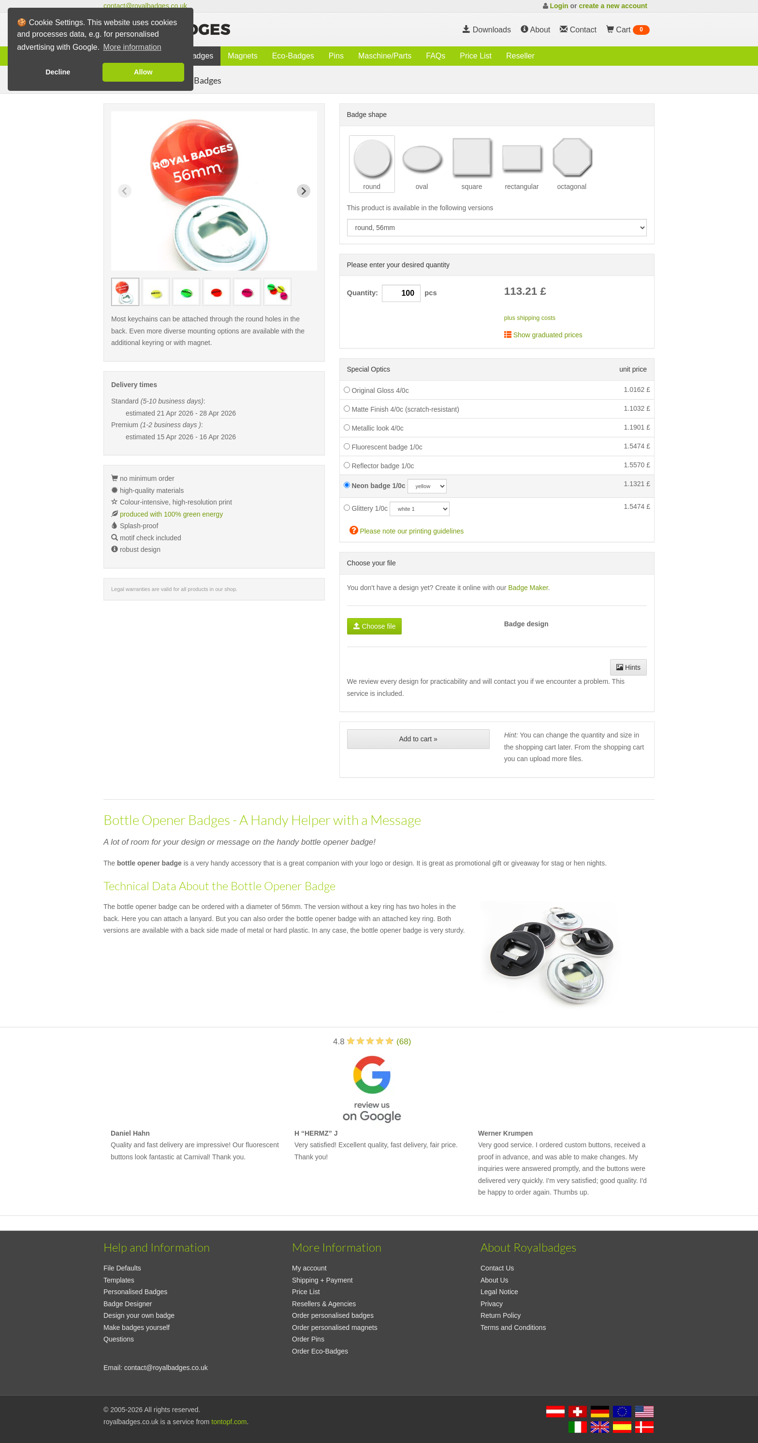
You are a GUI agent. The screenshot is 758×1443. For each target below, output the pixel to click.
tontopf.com (229, 1422)
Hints (628, 667)
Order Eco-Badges (320, 1351)
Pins (336, 56)
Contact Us (497, 1268)
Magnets (242, 56)
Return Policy (501, 1315)
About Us (495, 1280)
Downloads (487, 30)
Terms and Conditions (513, 1327)
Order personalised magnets (335, 1327)
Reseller (520, 56)
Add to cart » (418, 739)
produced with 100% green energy (171, 514)
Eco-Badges (293, 56)
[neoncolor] (427, 486)
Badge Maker (528, 588)
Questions (118, 1339)
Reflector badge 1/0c (379, 466)
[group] (125, 292)
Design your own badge (139, 1315)
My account (309, 1268)
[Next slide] (303, 191)
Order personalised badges (333, 1315)
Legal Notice (499, 1292)
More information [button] (132, 47)
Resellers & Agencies (324, 1304)
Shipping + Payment (322, 1280)
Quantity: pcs (392, 293)
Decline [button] (57, 72)
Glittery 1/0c (366, 508)
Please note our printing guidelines (407, 530)
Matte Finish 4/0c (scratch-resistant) (401, 409)
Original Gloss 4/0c (376, 390)
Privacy (492, 1304)
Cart (628, 30)
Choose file (374, 626)
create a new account (613, 6)
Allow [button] (143, 72)
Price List (476, 56)
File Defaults (122, 1268)
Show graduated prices (543, 335)
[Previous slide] (124, 191)
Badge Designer (127, 1304)
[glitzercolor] (420, 509)
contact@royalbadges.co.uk (145, 6)
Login (559, 6)
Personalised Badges (135, 1292)
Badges (200, 56)
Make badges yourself (136, 1327)
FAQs (435, 56)
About (535, 30)
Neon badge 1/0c (375, 486)
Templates (118, 1280)
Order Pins (308, 1339)
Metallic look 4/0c (374, 428)
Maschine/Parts (384, 56)
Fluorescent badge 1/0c (383, 447)
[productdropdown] (497, 227)
